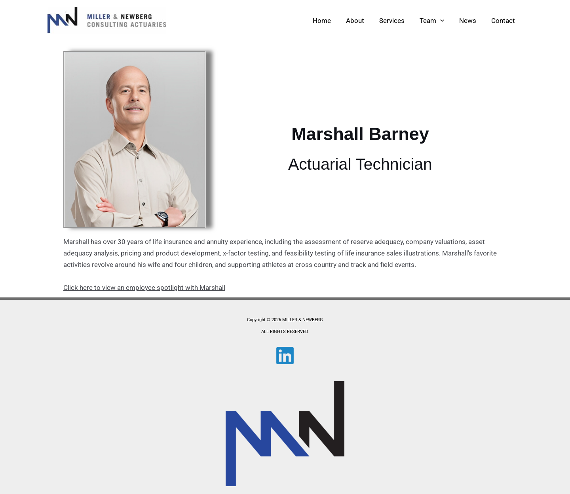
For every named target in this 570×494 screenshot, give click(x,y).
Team (436, 20)
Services (397, 21)
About (362, 21)
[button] (444, 20)
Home (330, 21)
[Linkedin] (285, 355)
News (470, 21)
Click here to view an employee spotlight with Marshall (144, 287)
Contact (504, 21)
